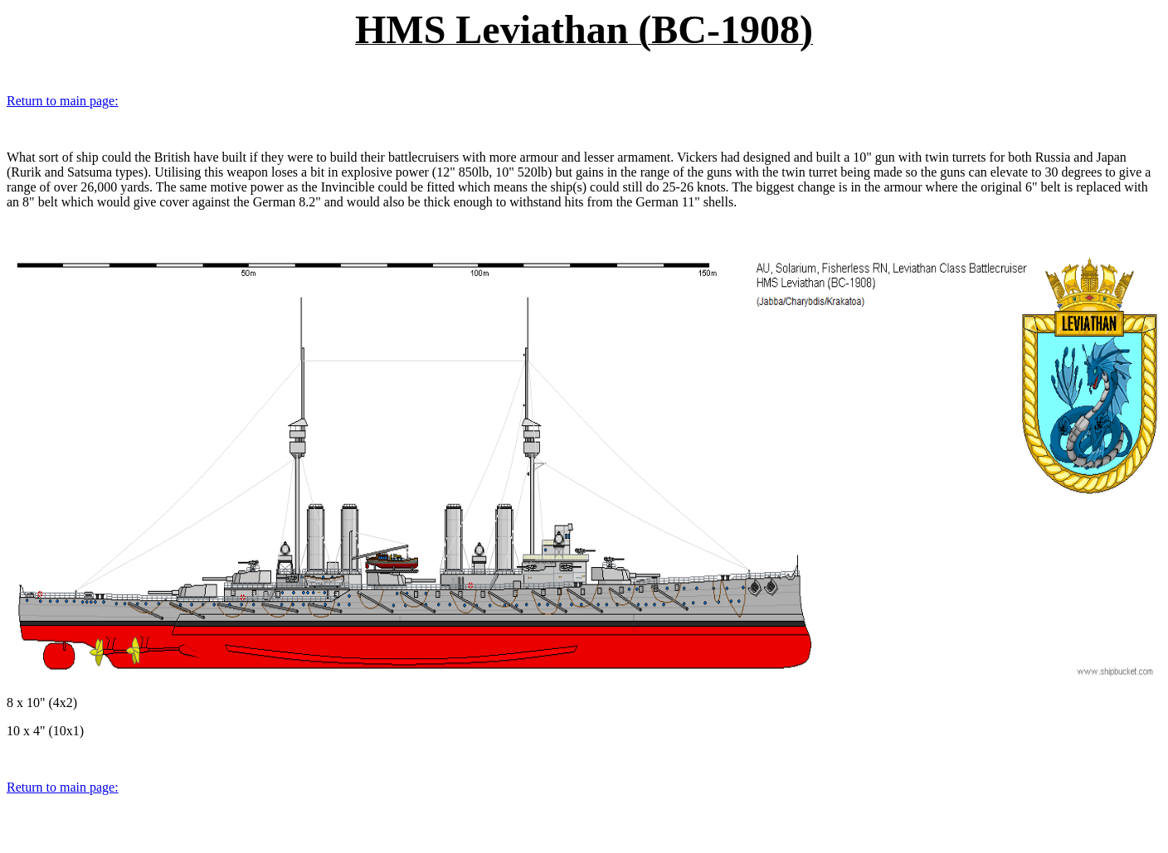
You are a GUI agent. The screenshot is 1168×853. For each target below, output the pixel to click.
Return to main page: (63, 101)
